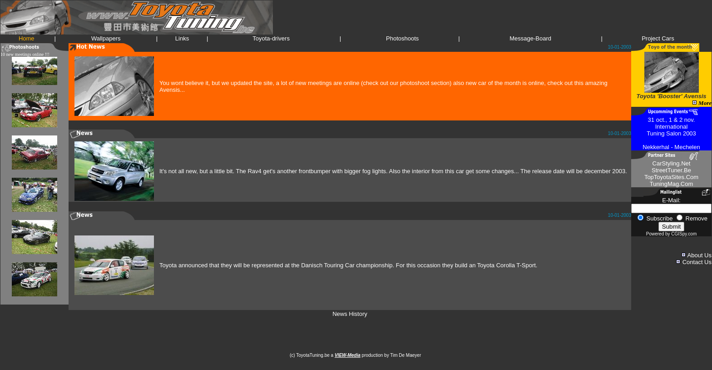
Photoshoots (402, 38)
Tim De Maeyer (406, 355)
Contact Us (697, 262)
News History (349, 313)
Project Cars (658, 38)
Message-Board (530, 38)
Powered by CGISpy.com (671, 233)
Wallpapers (106, 38)
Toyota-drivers (271, 38)
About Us (699, 255)
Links (182, 38)
